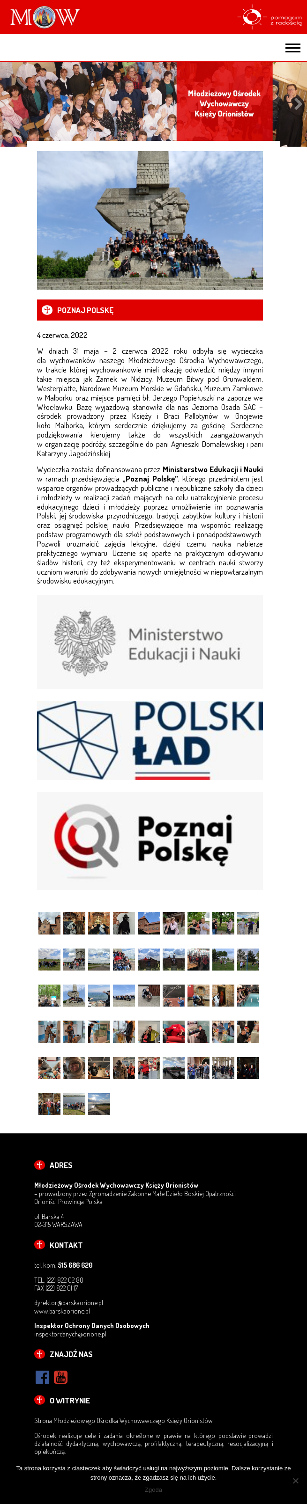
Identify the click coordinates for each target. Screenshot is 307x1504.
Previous (8, 104)
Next (299, 104)
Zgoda (153, 1489)
